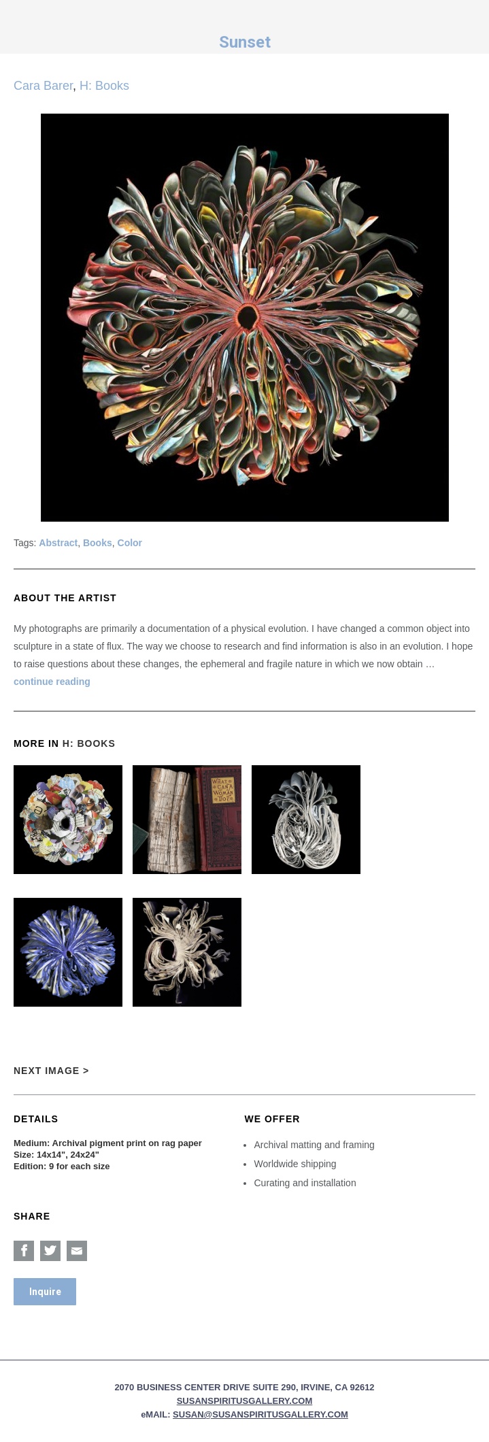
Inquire (45, 1291)
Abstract (58, 542)
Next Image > (51, 1070)
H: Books (104, 86)
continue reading (52, 681)
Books (97, 542)
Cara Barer (43, 86)
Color (130, 542)
